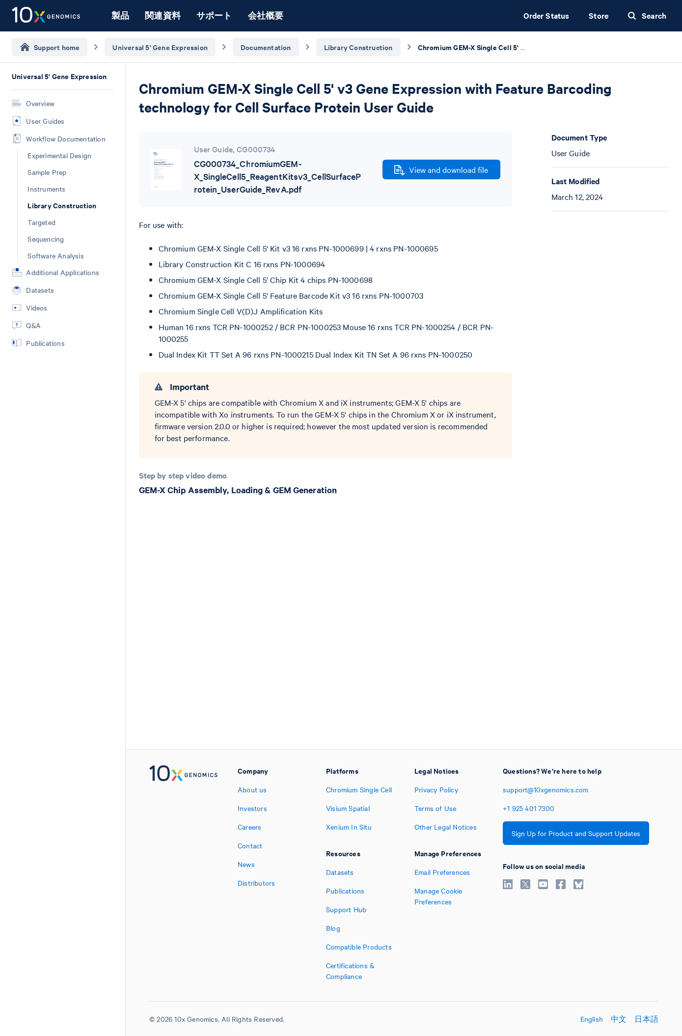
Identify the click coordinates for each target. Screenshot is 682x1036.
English (591, 1019)
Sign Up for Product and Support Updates (576, 833)
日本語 (646, 1019)
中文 (619, 1019)
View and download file (441, 170)
